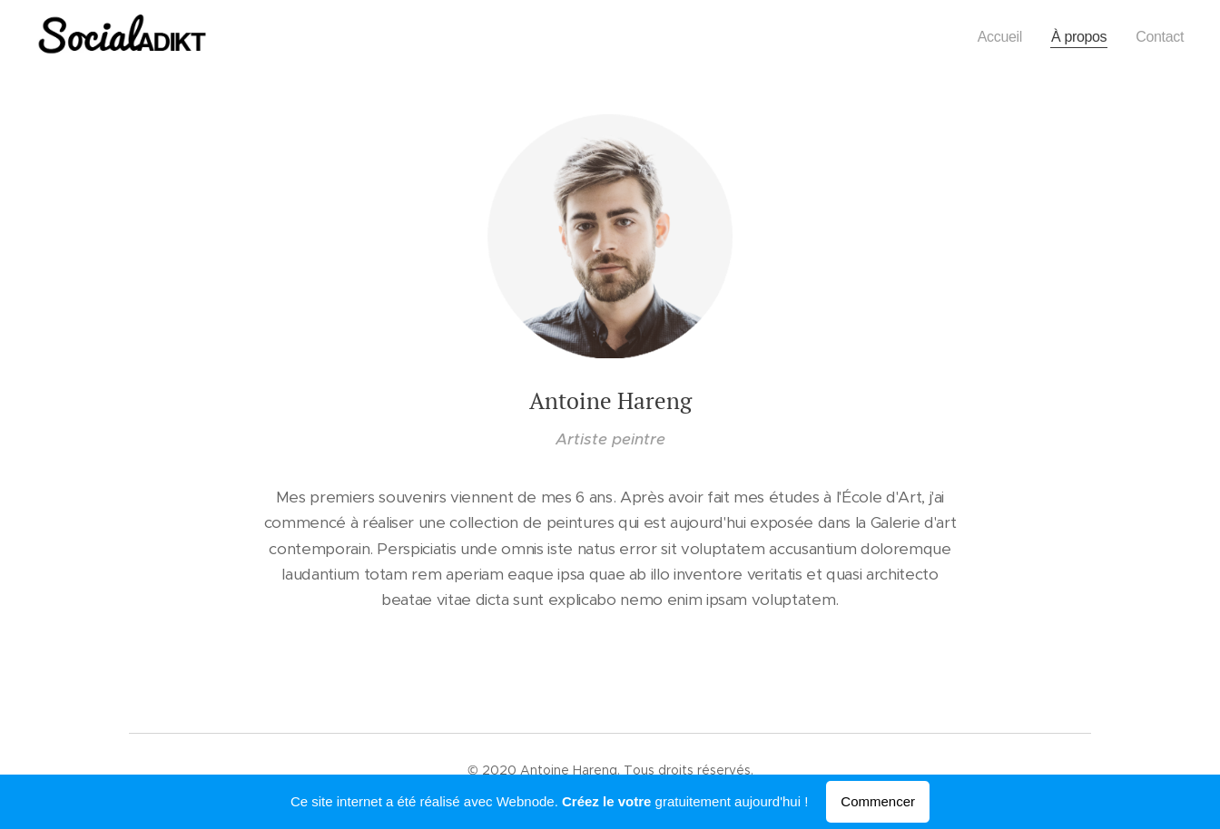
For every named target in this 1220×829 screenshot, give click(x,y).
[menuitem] (992, 37)
